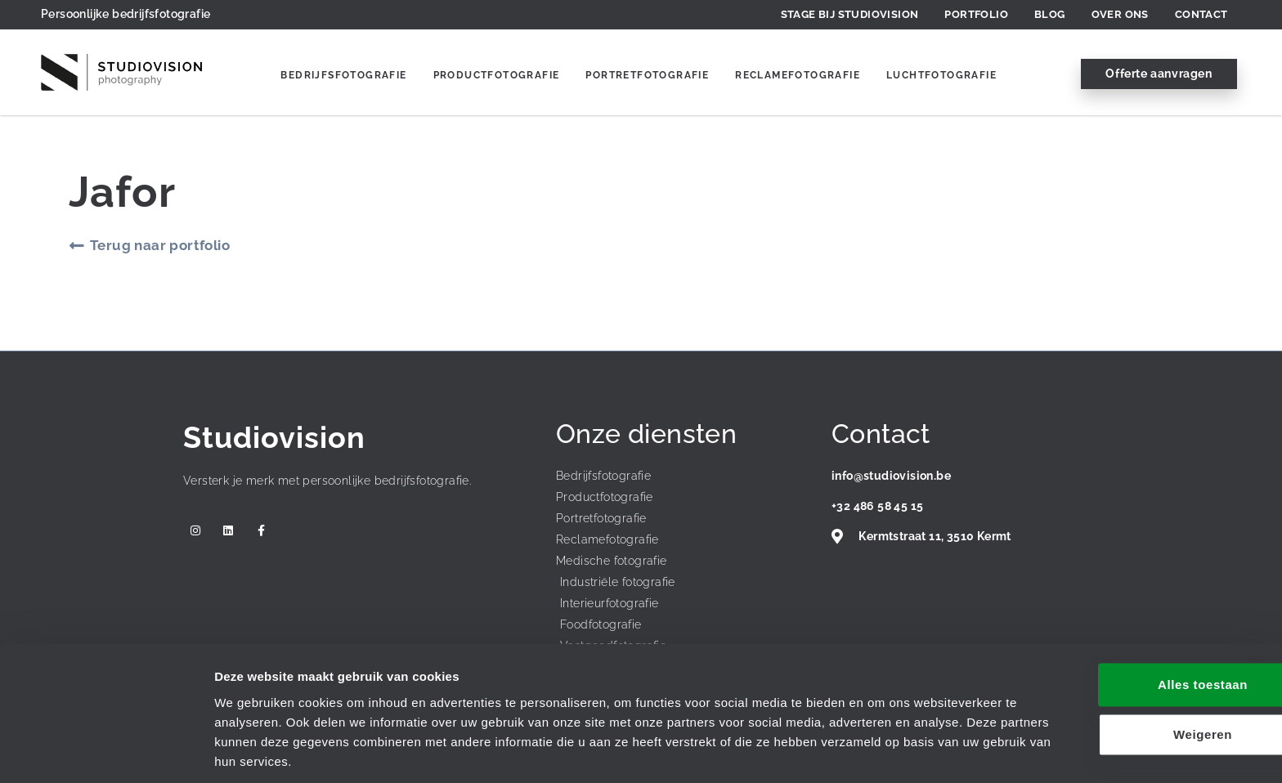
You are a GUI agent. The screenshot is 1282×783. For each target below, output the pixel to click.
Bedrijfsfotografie (343, 75)
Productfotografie (496, 75)
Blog (1049, 14)
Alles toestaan (1104, 629)
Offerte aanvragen (1158, 73)
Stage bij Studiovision (850, 14)
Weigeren (1103, 679)
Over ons (1120, 14)
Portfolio (976, 14)
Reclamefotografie (797, 75)
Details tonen (253, 751)
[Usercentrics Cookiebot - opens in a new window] (105, 751)
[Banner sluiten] (1256, 613)
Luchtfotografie (941, 75)
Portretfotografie (647, 75)
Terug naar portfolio (160, 245)
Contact (1201, 14)
